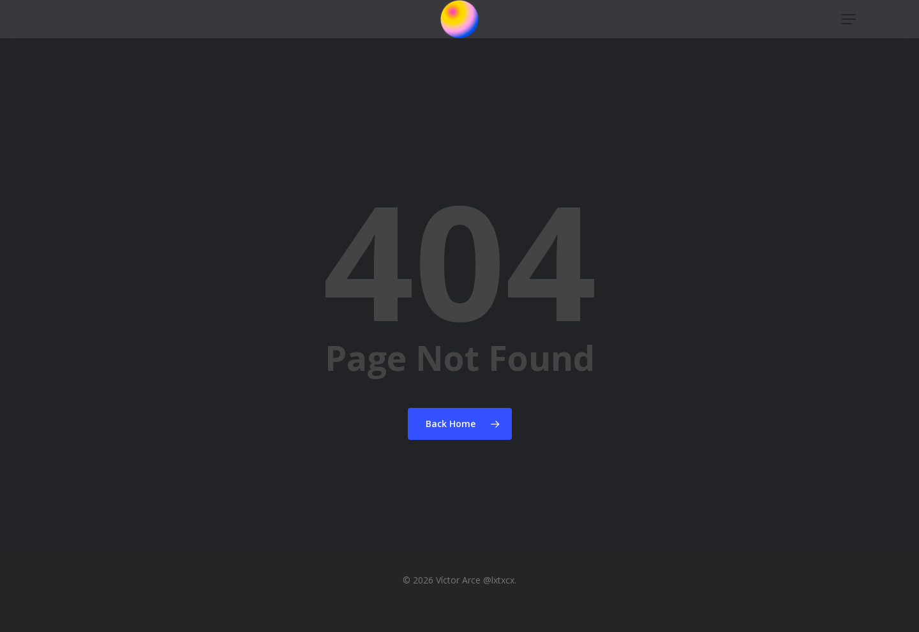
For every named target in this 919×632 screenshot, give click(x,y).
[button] (849, 37)
